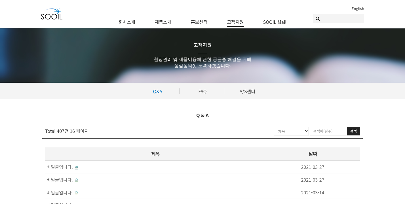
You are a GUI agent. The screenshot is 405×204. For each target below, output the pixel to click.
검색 (353, 131)
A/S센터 (247, 91)
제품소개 (163, 18)
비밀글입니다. (62, 166)
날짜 (313, 153)
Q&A (157, 91)
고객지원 (235, 18)
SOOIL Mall (274, 18)
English (358, 8)
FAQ (202, 91)
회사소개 (127, 18)
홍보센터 (199, 18)
